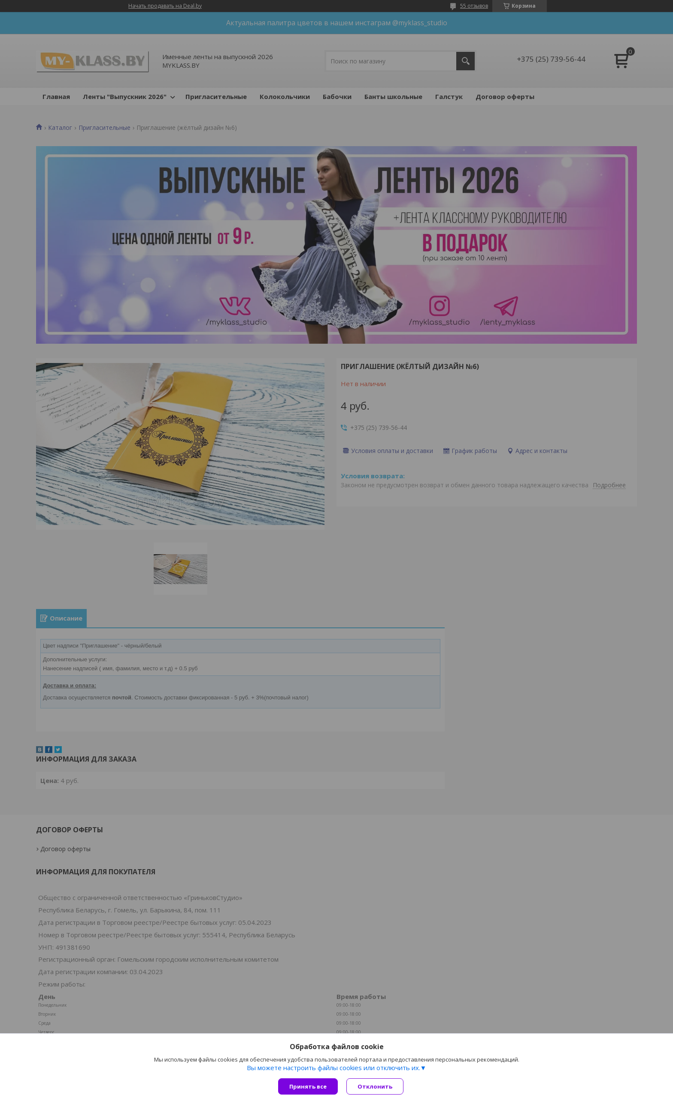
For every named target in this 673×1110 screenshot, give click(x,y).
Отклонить (375, 1086)
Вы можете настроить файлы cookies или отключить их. (333, 1067)
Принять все (308, 1086)
